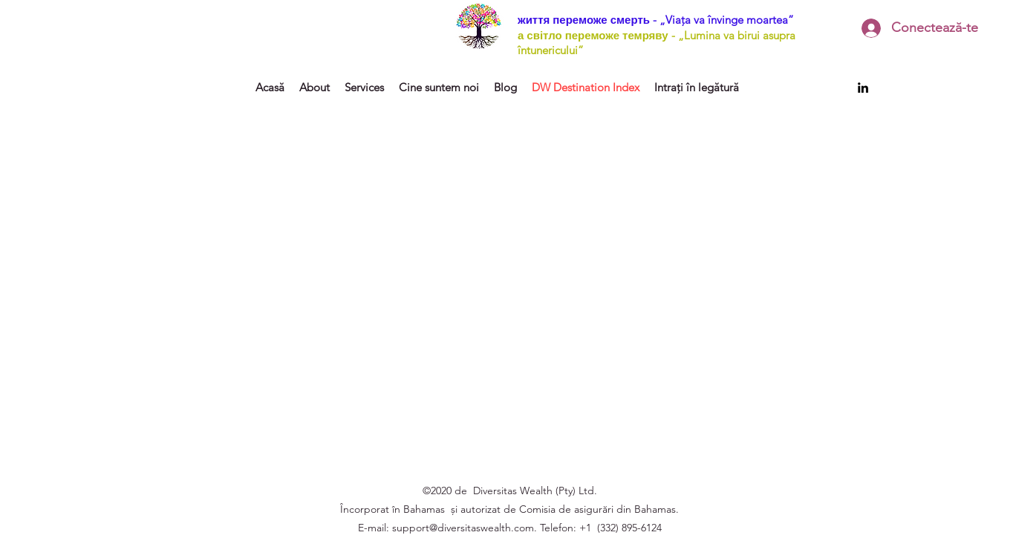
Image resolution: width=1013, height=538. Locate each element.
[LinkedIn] (863, 87)
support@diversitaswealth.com (463, 527)
